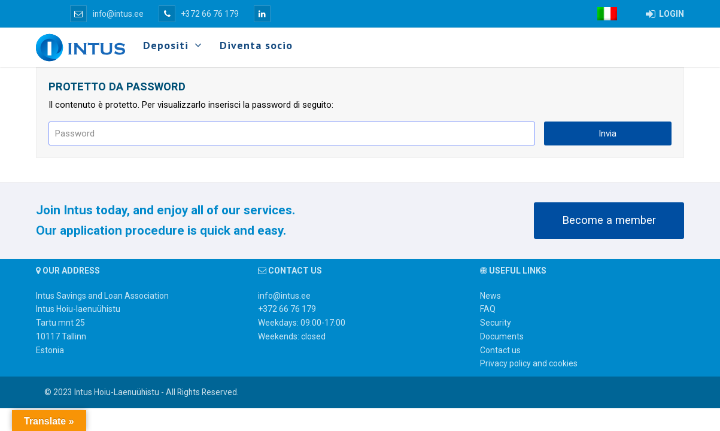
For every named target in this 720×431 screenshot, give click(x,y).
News (490, 296)
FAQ (488, 309)
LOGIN (665, 14)
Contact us (500, 350)
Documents (502, 336)
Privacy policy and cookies (529, 363)
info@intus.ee (107, 14)
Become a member (609, 220)
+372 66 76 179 (199, 14)
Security (495, 322)
